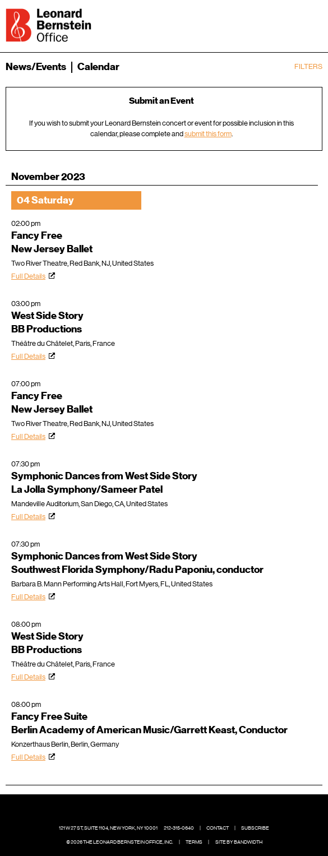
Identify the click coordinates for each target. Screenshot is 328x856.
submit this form (208, 133)
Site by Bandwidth (238, 842)
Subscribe (255, 828)
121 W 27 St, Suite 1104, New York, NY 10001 (108, 828)
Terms (194, 842)
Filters (308, 66)
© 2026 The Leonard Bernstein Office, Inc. (119, 842)
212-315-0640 (179, 828)
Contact (217, 828)
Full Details (28, 276)
